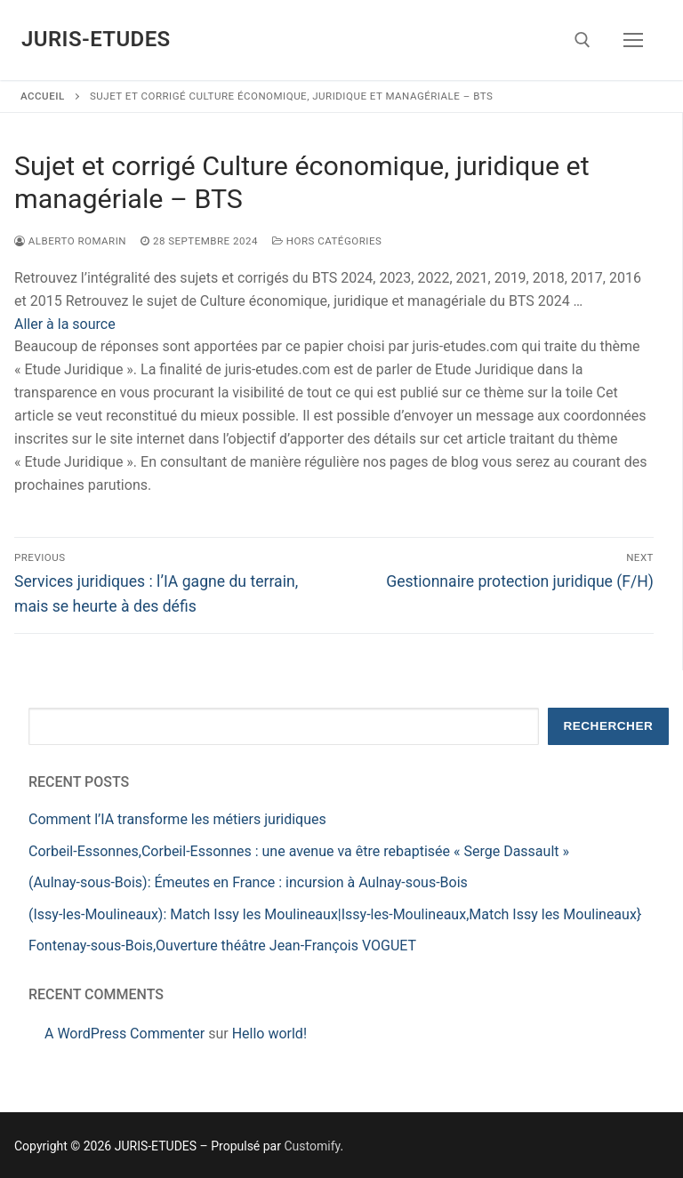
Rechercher (608, 726)
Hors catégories (327, 241)
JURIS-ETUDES (96, 39)
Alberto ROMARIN (70, 241)
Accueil (42, 96)
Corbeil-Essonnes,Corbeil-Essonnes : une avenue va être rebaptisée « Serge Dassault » (298, 851)
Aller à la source (65, 324)
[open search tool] (583, 40)
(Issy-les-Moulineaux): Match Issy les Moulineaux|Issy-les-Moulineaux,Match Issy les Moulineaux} (334, 914)
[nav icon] (633, 40)
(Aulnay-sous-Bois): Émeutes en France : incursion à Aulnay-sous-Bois (248, 882)
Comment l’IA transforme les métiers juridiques (177, 819)
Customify (312, 1146)
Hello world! (269, 1033)
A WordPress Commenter (124, 1033)
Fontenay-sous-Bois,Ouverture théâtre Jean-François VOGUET (222, 945)
